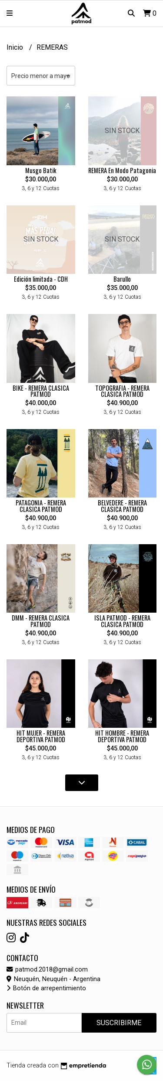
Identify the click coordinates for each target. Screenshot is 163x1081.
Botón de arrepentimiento (46, 988)
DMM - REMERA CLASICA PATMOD (41, 620)
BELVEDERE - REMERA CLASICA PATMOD (122, 505)
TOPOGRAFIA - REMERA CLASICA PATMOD (122, 391)
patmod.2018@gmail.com (47, 969)
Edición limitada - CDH (41, 278)
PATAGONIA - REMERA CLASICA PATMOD (41, 505)
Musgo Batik (40, 170)
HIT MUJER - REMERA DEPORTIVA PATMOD (41, 735)
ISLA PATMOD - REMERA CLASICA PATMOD (122, 620)
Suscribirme (118, 1023)
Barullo (122, 278)
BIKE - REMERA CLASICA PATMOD (41, 391)
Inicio (16, 47)
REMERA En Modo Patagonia (122, 170)
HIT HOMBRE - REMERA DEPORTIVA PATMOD (122, 735)
